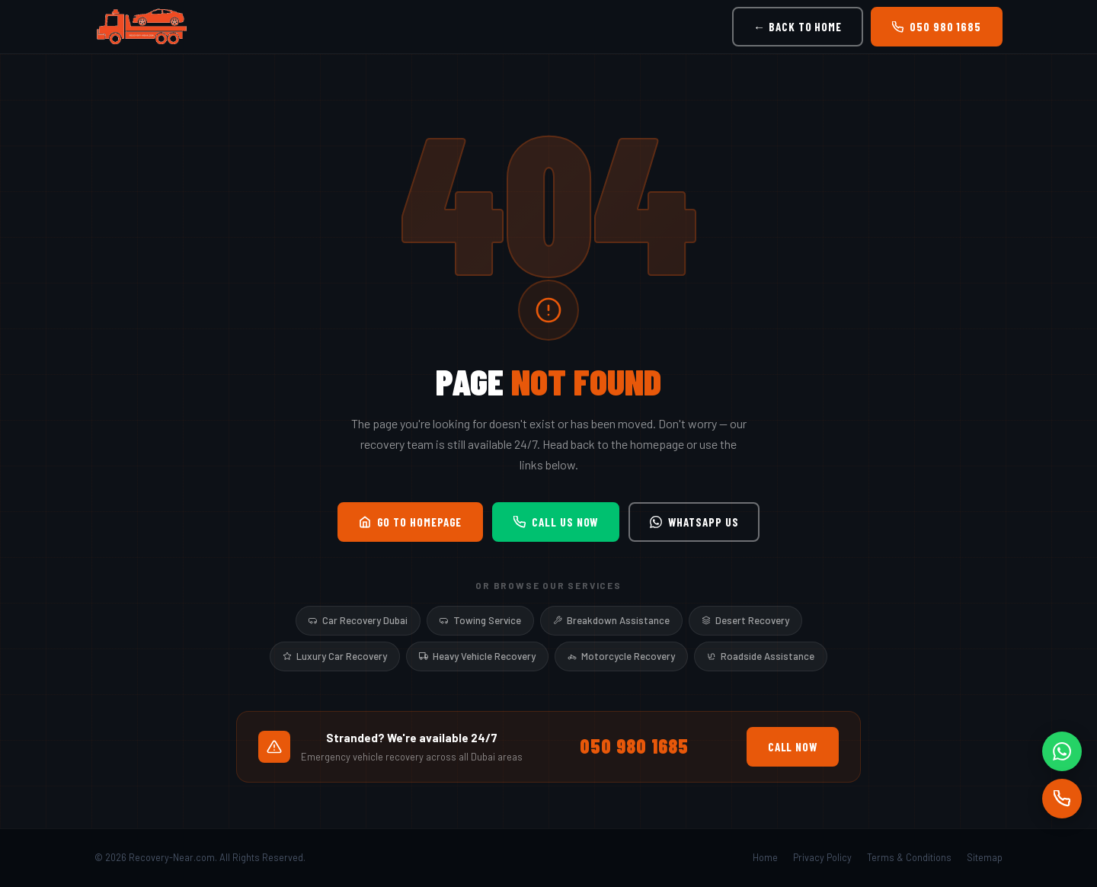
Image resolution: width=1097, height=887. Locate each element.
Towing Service (480, 620)
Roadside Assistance (760, 656)
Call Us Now (555, 522)
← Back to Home (797, 27)
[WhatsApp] (1062, 751)
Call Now (792, 747)
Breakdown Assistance (611, 620)
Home (765, 857)
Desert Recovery (745, 620)
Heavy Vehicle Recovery (477, 656)
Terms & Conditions (909, 857)
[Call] (1062, 798)
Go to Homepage (410, 522)
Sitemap (985, 857)
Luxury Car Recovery (335, 656)
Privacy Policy (822, 857)
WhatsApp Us (694, 522)
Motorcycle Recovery (621, 656)
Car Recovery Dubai (358, 620)
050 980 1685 (936, 27)
